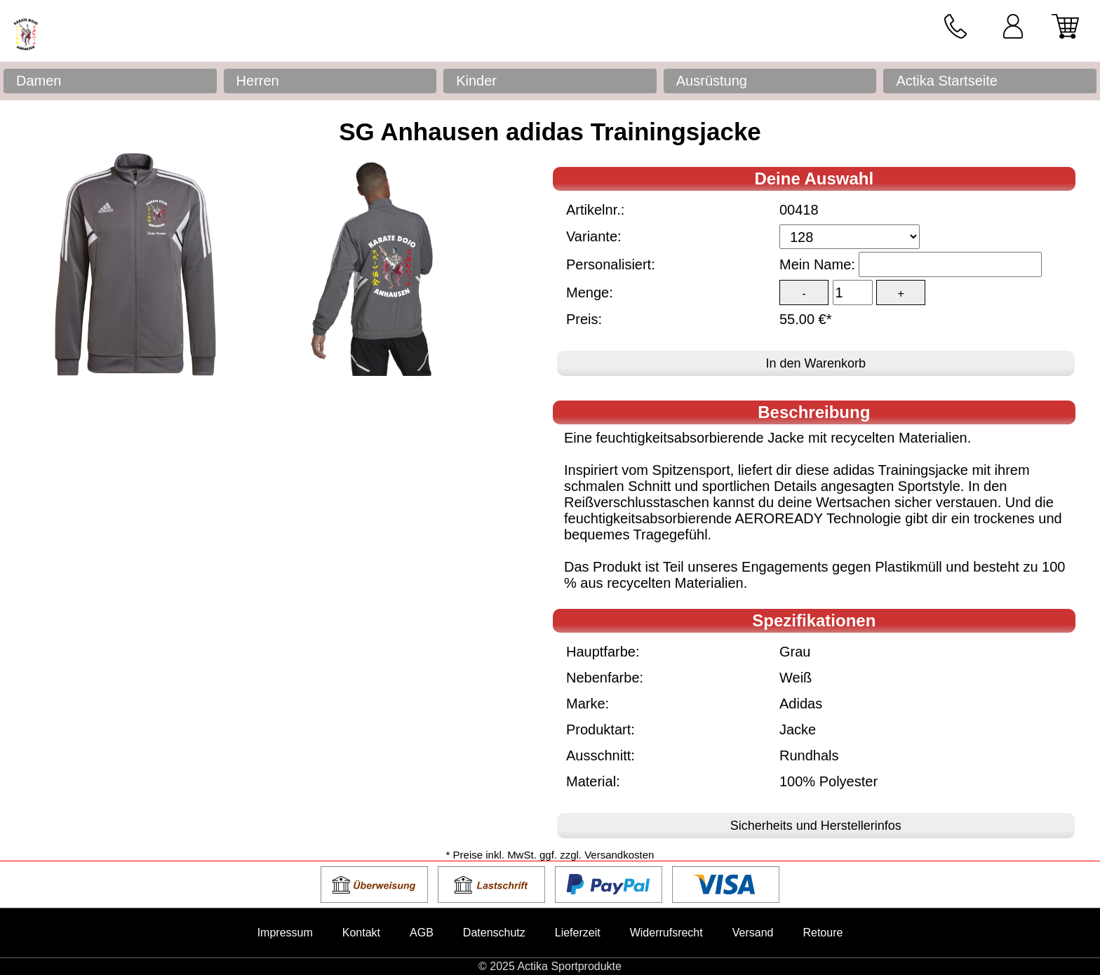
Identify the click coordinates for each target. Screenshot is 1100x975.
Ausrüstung (711, 80)
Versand (753, 933)
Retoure (823, 933)
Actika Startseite (947, 80)
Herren (257, 80)
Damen (38, 80)
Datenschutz (494, 933)
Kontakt (361, 933)
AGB (422, 933)
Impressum (285, 933)
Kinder (476, 80)
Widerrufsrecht (666, 933)
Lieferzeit (578, 933)
